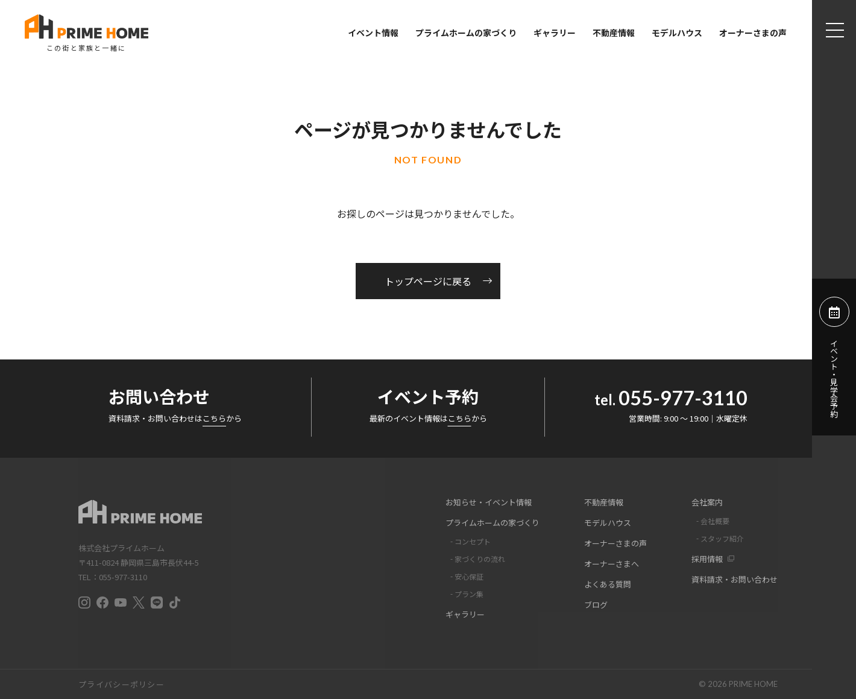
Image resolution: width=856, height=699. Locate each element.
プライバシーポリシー (121, 684)
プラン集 (469, 594)
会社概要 (714, 521)
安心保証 (469, 576)
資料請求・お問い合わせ (734, 579)
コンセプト (473, 541)
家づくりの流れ (480, 559)
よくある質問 (607, 584)
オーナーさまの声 (753, 33)
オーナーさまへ (611, 563)
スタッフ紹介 (722, 538)
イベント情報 (373, 33)
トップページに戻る (428, 281)
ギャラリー (554, 33)
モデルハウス (677, 33)
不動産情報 (614, 33)
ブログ (596, 604)
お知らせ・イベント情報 (488, 502)
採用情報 (707, 559)
